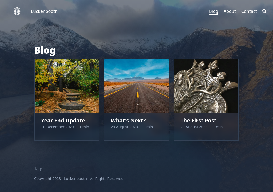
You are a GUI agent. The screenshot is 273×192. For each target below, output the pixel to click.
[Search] (264, 11)
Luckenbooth (44, 11)
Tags (38, 168)
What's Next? (128, 120)
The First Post (198, 120)
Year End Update (63, 120)
